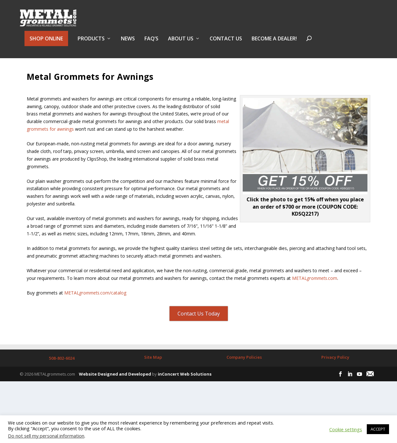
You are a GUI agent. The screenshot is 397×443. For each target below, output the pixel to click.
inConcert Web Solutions (185, 388)
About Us (180, 42)
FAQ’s (151, 42)
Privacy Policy (335, 371)
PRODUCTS (91, 42)
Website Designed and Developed (115, 388)
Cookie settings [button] (345, 429)
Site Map (153, 371)
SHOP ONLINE (46, 41)
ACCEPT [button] (378, 429)
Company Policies (244, 371)
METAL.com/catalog (95, 307)
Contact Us (226, 42)
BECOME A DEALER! (274, 42)
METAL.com (314, 292)
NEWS (128, 42)
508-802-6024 (61, 372)
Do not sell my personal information (46, 436)
